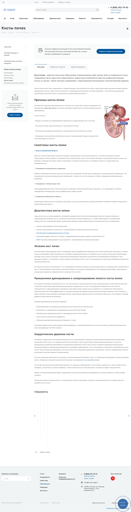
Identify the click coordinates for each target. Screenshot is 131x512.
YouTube (3, 2)
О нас (36, 2)
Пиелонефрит (8, 73)
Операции (70, 18)
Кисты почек (8, 80)
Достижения (44, 503)
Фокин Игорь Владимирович (49, 420)
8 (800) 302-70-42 (119, 7)
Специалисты (96, 18)
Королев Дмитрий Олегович (114, 420)
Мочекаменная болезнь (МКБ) (14, 83)
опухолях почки (93, 360)
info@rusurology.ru (91, 482)
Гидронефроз (8, 78)
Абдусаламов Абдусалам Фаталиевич (82, 422)
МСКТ (38, 240)
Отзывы (110, 18)
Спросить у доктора (10, 504)
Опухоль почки (9, 75)
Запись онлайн (115, 12)
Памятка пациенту (48, 2)
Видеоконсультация (10, 509)
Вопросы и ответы (64, 2)
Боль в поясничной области (47, 151)
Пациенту (62, 474)
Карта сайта (56, 503)
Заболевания (38, 18)
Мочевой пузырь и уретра (16, 54)
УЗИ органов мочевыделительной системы (52, 233)
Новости (82, 18)
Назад (34, 415)
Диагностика (55, 18)
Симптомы (23, 18)
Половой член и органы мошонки (16, 62)
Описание (41, 67)
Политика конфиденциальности (67, 478)
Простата (16, 47)
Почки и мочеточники (16, 69)
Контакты (122, 18)
